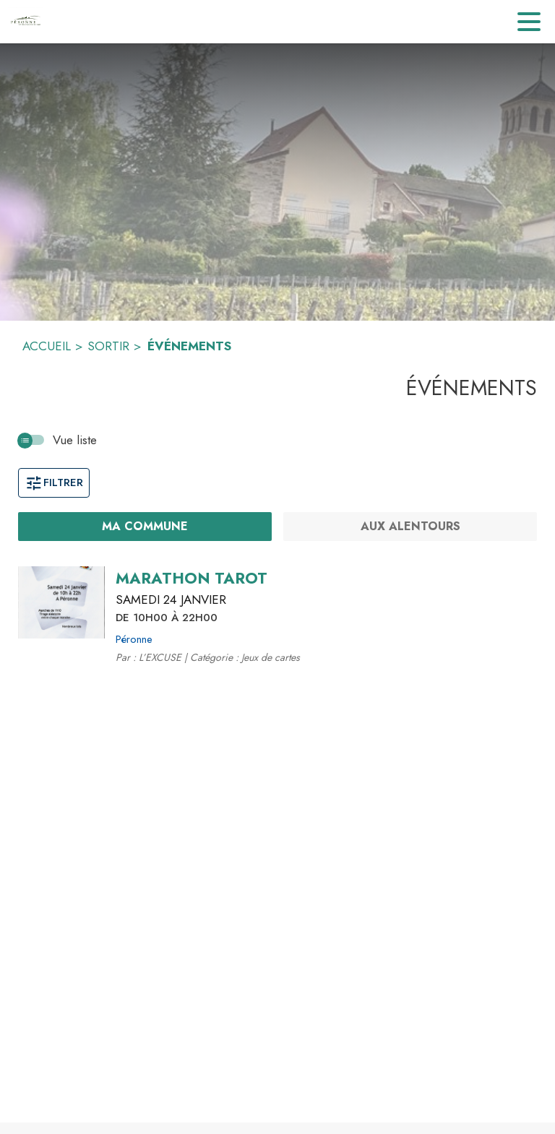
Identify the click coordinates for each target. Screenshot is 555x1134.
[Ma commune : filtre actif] (145, 526)
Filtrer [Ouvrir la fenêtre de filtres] (54, 482)
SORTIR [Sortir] (108, 346)
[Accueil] (25, 21)
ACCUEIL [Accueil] (46, 346)
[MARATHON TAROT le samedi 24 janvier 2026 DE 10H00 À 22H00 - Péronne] (191, 578)
